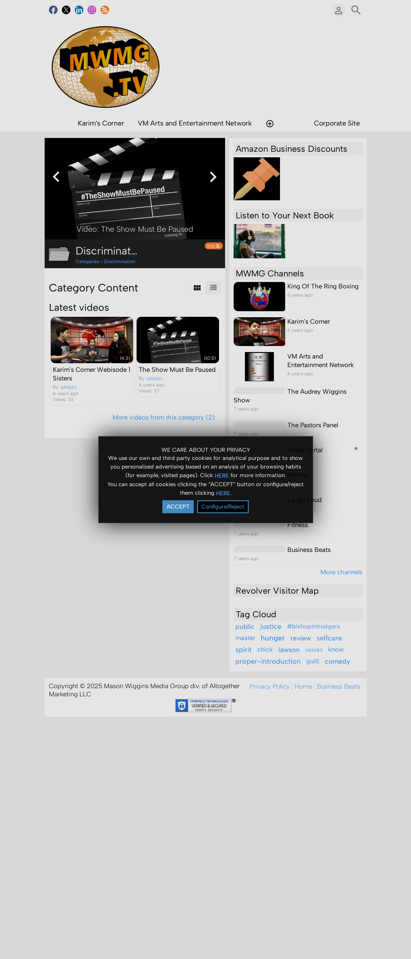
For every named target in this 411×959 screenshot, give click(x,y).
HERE (222, 475)
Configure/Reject (222, 506)
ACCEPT (178, 506)
